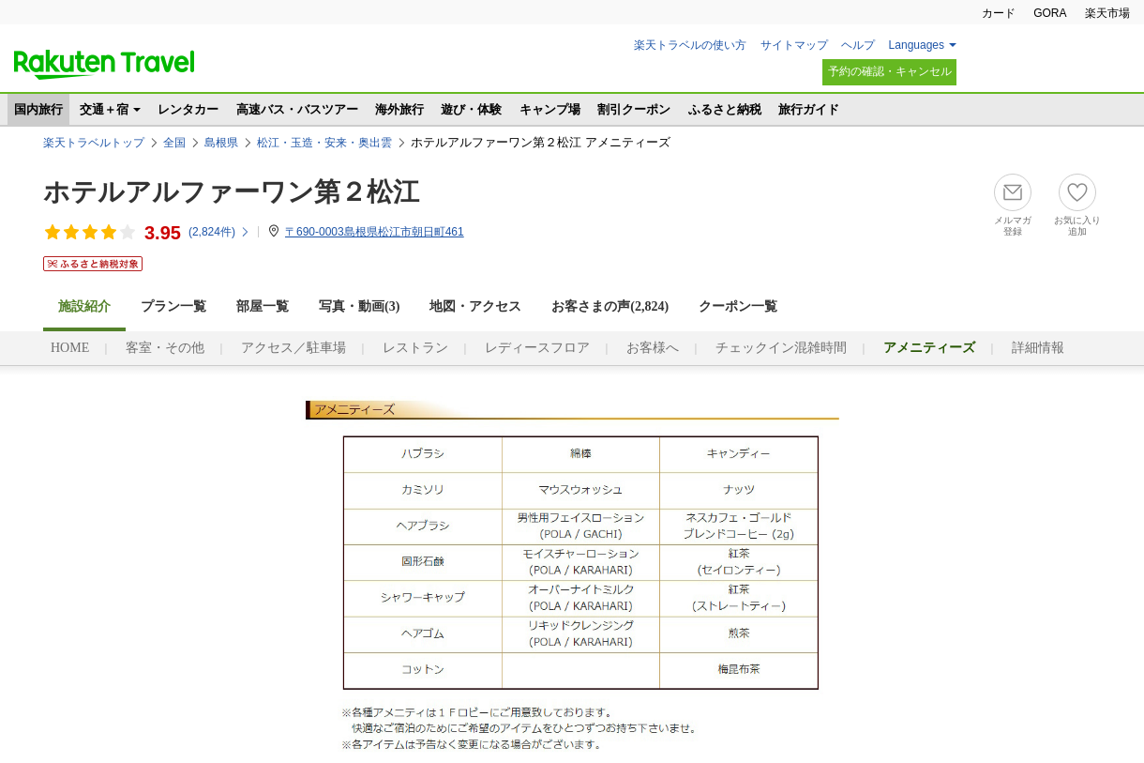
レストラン (415, 348)
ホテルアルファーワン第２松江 (231, 191)
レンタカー (188, 109)
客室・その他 (165, 348)
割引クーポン (633, 109)
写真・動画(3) (359, 306)
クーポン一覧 (738, 306)
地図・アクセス (475, 306)
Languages (916, 45)
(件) (219, 231)
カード (999, 13)
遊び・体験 (471, 109)
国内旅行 (38, 109)
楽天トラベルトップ (93, 142)
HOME (70, 348)
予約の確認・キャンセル (890, 71)
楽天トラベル (104, 65)
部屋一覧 (262, 306)
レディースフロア (537, 348)
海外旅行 (399, 109)
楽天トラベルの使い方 (690, 45)
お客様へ (652, 348)
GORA (1049, 13)
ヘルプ (858, 45)
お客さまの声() (610, 306)
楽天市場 (1107, 13)
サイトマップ (794, 45)
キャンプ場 (549, 109)
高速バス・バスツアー (297, 109)
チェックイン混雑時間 (781, 348)
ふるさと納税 (724, 109)
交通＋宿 (104, 109)
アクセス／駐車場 (293, 348)
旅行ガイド (808, 109)
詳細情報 (1038, 348)
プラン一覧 (173, 306)
